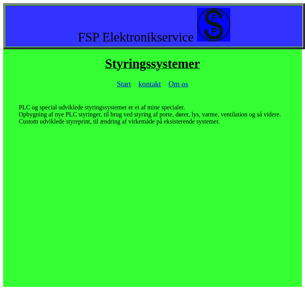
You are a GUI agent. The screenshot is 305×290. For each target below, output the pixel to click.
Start (124, 84)
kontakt (149, 84)
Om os (178, 84)
